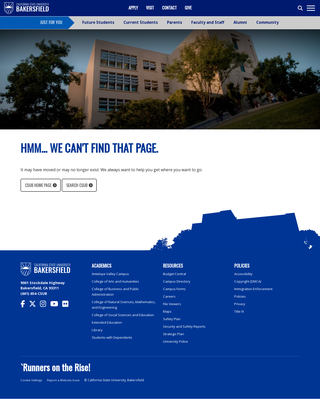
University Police (176, 340)
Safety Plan (172, 318)
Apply (133, 8)
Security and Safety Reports (186, 325)
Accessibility (244, 273)
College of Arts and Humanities (117, 281)
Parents (174, 22)
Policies (240, 296)
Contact (169, 8)
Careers (169, 296)
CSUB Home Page (38, 185)
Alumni (240, 22)
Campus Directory (178, 281)
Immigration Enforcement (255, 288)
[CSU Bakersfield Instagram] (45, 305)
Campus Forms (175, 288)
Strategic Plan (174, 333)
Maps (167, 310)
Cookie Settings (32, 380)
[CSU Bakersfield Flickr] (67, 305)
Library (97, 334)
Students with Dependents (114, 341)
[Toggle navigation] (310, 8)
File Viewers (172, 303)
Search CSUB (77, 185)
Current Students (141, 22)
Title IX (240, 310)
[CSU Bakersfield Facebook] (24, 305)
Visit (150, 8)
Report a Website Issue (66, 380)
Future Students (98, 22)
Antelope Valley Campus (112, 273)
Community (267, 22)
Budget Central (175, 273)
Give (188, 8)
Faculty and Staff (207, 22)
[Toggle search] (300, 8)
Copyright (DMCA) (249, 281)
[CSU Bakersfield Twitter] (34, 305)
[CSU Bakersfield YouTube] (56, 305)
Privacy (240, 303)
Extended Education (108, 327)
